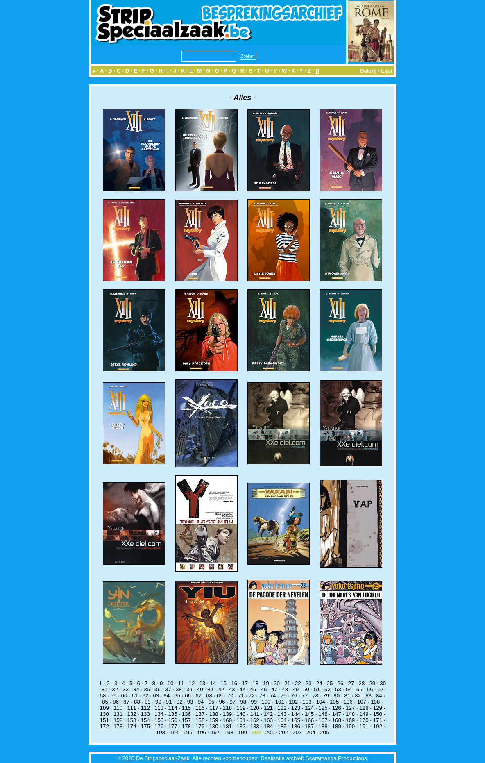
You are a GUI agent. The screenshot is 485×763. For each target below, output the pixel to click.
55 (359, 689)
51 (317, 689)
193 (160, 732)
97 (232, 702)
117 (213, 708)
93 (190, 702)
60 (124, 696)
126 (336, 708)
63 (156, 696)
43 (232, 689)
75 (284, 696)
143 (281, 714)
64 (166, 696)
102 (293, 702)
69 (220, 696)
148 (350, 714)
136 (186, 714)
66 (188, 696)
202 (283, 732)
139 (227, 714)
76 (294, 696)
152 (117, 720)
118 (227, 708)
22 (298, 683)
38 (179, 689)
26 (341, 683)
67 (198, 696)
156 (172, 720)
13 (202, 683)
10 (171, 683)
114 (172, 708)
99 (254, 702)
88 (137, 702)
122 (281, 708)
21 (287, 683)
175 (145, 726)
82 (358, 696)
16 (234, 683)
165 (295, 720)
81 (347, 696)
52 (327, 689)
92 (180, 702)
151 (104, 720)
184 (268, 726)
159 (213, 720)
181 (227, 726)
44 (243, 689)
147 (336, 714)
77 (305, 696)
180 (213, 726)
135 (172, 714)
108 (375, 702)
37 (168, 689)
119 (240, 708)
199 (242, 732)
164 (281, 720)
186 (295, 726)
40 (200, 689)
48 (285, 689)
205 (324, 732)
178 (186, 726)
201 (269, 732)
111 (131, 708)
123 (295, 708)
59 (114, 696)
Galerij (368, 71)
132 (131, 714)
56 (370, 689)
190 (350, 726)
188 (322, 726)
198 (228, 732)
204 (310, 732)
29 (372, 683)
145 (309, 714)
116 (199, 708)
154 (145, 720)
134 (158, 714)
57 (381, 689)
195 (187, 732)
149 (363, 714)
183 (254, 726)
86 (116, 702)
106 (347, 702)
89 (148, 702)
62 (145, 696)
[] (317, 71)
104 (320, 702)
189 (336, 726)
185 (281, 726)
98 (243, 702)
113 (158, 708)
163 (268, 720)
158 (199, 720)
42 (221, 689)
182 (240, 726)
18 (255, 683)
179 (199, 726)
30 (383, 683)
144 (295, 714)
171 (377, 720)
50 (306, 689)
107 (361, 702)
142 (268, 714)
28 (361, 683)
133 (145, 714)
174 (131, 726)
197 (215, 732)
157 (186, 720)
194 (174, 732)
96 (222, 702)
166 (309, 720)
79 (326, 696)
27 (351, 683)
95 (212, 702)
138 (213, 714)
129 (377, 708)
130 (104, 714)
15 (223, 683)
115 (186, 708)
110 (117, 708)
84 (379, 696)
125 (322, 708)
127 (350, 708)
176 (158, 726)
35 (147, 689)
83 (368, 696)
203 (296, 732)
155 (158, 720)
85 (105, 702)
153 (131, 720)
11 (181, 683)
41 (211, 689)
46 (264, 689)
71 (241, 696)
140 (240, 714)
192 (377, 726)
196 (201, 732)
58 (103, 696)
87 (126, 702)
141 (254, 714)
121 (268, 708)
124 (309, 708)
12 (191, 683)
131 (117, 714)
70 (230, 696)
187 (309, 726)
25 (330, 683)
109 (104, 708)
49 (295, 689)
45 (253, 689)
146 (322, 714)
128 (363, 708)
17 (245, 683)
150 (377, 714)
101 (279, 702)
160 (227, 720)
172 (104, 726)
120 (254, 708)
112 (145, 708)
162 (254, 720)
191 (363, 726)
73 (262, 696)
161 (240, 720)
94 (201, 702)
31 (104, 689)
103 (306, 702)
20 (277, 683)
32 (115, 689)
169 (350, 720)
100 (265, 702)
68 (209, 696)
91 (169, 702)
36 (157, 689)
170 (363, 720)
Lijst (386, 71)
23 (309, 683)
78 (315, 696)
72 (252, 696)
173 (117, 726)
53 (338, 689)
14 (213, 683)
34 (136, 689)
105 (334, 702)
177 (172, 726)
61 (135, 696)
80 (336, 696)
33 (125, 689)
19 (266, 683)
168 (336, 720)
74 (273, 696)
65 (177, 696)
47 (274, 689)
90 (158, 702)
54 (349, 689)
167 (322, 720)
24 (319, 683)
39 (189, 689)
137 (199, 714)
